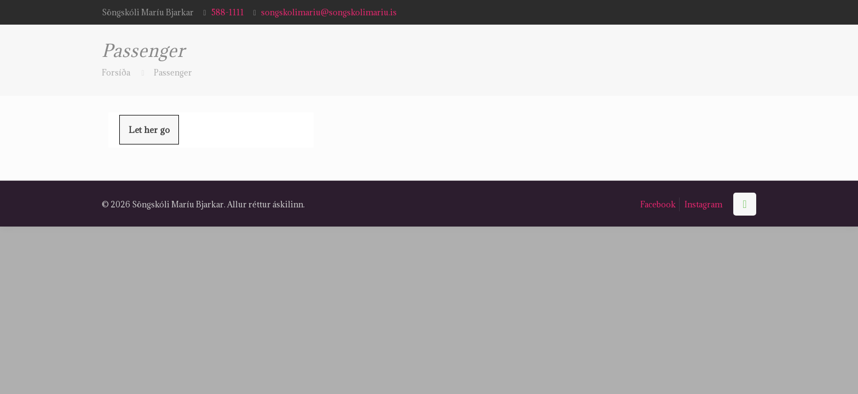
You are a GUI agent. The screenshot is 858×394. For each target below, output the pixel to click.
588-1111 (227, 12)
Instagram (703, 204)
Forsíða (116, 72)
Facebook (658, 204)
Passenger (173, 72)
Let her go (149, 129)
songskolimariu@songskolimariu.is (329, 12)
